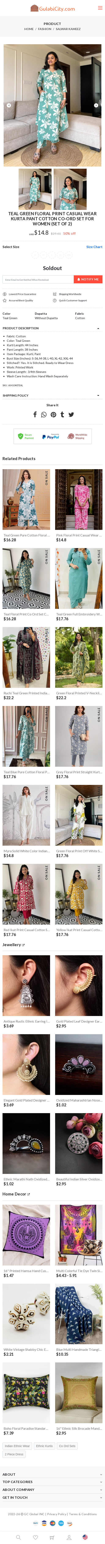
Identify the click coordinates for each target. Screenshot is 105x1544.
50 (65, 233)
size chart (94, 247)
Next (96, 105)
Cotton (80, 318)
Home (29, 29)
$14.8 (41, 232)
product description (21, 328)
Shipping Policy (15, 395)
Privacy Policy (56, 1514)
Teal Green (10, 318)
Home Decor (16, 1193)
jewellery (14, 944)
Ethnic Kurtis (44, 1446)
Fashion (44, 29)
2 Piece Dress (14, 1454)
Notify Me (88, 279)
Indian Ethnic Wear (17, 1446)
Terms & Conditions (83, 1514)
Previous (9, 105)
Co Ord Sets (67, 1446)
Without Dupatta (46, 318)
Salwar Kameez (68, 29)
